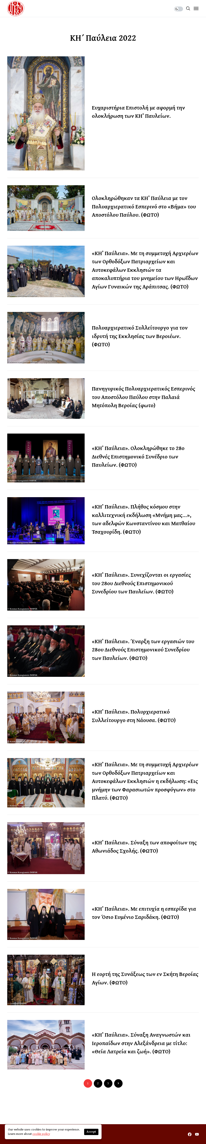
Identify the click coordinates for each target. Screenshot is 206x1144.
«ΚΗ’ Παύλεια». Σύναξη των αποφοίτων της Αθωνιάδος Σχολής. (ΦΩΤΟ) (144, 846)
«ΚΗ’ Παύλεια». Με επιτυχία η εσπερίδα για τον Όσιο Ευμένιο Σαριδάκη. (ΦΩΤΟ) (144, 913)
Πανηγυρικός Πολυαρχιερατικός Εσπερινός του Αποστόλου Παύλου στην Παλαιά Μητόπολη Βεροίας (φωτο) (143, 396)
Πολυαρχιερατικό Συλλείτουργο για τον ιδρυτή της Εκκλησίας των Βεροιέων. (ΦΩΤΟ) (140, 336)
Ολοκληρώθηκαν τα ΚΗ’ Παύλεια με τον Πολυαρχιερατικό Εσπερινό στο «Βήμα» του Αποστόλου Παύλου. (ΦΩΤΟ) (144, 206)
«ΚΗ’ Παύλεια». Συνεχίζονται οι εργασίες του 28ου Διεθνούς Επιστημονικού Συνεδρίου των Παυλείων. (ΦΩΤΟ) (141, 583)
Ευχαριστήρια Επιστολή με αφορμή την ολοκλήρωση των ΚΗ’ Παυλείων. (138, 111)
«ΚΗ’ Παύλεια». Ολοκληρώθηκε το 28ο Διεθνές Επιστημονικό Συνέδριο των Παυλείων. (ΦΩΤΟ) (138, 456)
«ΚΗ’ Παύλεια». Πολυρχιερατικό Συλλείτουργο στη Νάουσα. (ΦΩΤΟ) (134, 716)
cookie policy (41, 1134)
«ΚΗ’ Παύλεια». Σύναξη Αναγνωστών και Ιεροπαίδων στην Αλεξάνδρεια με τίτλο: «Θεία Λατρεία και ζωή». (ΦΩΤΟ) (141, 1043)
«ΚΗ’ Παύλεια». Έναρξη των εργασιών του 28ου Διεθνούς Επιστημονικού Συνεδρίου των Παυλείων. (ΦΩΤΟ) (143, 649)
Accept (91, 1131)
